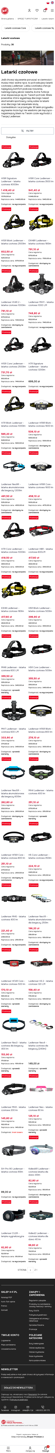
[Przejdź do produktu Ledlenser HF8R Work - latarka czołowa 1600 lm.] (41, 405)
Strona (22, 1270)
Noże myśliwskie (36, 1356)
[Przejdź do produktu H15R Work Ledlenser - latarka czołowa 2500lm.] (14, 223)
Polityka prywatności (38, 1315)
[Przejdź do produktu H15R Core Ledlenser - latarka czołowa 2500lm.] (14, 346)
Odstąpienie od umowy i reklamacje (39, 1319)
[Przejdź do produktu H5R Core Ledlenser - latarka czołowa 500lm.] (41, 649)
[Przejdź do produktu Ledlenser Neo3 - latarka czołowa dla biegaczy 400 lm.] (14, 1025)
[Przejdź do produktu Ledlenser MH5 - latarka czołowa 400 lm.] (14, 898)
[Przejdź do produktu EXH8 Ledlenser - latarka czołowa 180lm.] (14, 590)
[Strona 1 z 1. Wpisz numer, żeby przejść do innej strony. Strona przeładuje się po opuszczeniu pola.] (30, 1270)
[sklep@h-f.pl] (27, 1408)
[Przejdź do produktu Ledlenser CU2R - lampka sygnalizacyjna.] (14, 1215)
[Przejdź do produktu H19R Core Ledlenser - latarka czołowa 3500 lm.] (41, 160)
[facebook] (5, 1408)
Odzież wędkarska (36, 1348)
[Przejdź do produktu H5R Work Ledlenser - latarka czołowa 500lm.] (41, 590)
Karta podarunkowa (37, 1360)
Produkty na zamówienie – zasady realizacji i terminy (40, 1305)
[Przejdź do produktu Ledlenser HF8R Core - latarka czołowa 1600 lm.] (41, 466)
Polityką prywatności (19, 1400)
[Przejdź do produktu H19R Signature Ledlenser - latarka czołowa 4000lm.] (14, 160)
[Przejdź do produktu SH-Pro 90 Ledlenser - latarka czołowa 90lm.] (14, 1151)
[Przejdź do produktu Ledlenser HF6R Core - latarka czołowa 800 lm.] (14, 837)
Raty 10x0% (34, 1311)
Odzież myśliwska (36, 1352)
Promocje (33, 1329)
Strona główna (7, 19)
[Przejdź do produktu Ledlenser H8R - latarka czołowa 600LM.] (41, 531)
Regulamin (32, 1394)
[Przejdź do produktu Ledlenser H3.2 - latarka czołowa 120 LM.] (41, 963)
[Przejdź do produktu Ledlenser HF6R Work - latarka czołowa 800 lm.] (41, 711)
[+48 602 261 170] (42, 1408)
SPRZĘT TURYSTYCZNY (28, 19)
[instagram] (15, 1408)
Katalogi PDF (6, 1297)
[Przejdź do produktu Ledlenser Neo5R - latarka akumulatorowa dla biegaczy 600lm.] (14, 772)
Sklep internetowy (26, 1437)
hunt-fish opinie (8, 1302)
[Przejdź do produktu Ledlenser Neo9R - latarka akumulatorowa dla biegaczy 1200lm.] (14, 466)
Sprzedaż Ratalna (36, 1325)
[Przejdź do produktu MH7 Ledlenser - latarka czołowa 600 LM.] (14, 711)
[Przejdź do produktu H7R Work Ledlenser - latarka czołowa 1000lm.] (14, 405)
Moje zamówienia (8, 1345)
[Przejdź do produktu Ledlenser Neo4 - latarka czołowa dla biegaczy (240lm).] (41, 1025)
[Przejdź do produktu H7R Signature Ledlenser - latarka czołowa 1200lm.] (41, 346)
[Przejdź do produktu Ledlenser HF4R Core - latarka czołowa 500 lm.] (14, 963)
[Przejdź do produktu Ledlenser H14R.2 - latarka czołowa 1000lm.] (14, 284)
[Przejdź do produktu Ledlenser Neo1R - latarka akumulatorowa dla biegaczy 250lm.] (41, 898)
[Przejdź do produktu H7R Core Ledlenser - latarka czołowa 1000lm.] (14, 531)
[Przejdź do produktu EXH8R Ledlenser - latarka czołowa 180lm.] (41, 223)
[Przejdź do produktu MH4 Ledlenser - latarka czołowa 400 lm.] (41, 772)
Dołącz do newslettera (18, 1388)
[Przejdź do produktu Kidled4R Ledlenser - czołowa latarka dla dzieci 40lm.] (41, 1151)
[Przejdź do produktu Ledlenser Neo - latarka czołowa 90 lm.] (41, 1089)
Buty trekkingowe (36, 1343)
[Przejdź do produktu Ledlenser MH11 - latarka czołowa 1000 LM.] (41, 284)
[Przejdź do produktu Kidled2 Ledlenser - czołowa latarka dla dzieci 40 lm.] (41, 1215)
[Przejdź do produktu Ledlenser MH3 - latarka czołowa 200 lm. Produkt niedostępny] (14, 1089)
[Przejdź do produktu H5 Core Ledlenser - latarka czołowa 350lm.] (41, 837)
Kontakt (4, 1310)
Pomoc (4, 1306)
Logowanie (5, 1340)
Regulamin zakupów (37, 1300)
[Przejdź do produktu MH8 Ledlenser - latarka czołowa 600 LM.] (14, 649)
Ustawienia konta (8, 1349)
